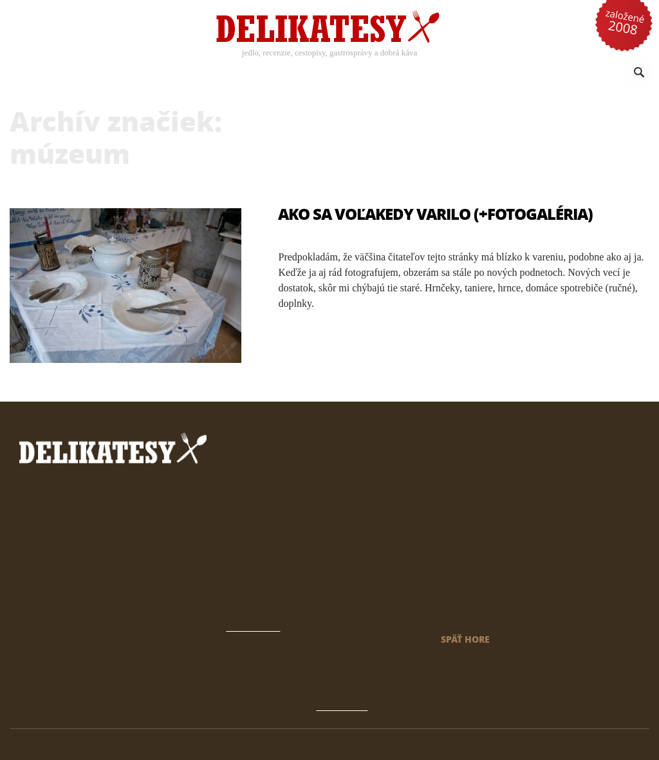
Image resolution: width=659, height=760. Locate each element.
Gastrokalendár (466, 545)
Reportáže (425, 73)
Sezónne (365, 73)
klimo (620, 744)
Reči (472, 73)
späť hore (465, 638)
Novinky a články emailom (488, 580)
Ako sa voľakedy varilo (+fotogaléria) (435, 213)
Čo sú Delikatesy (468, 562)
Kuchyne (310, 73)
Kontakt (449, 597)
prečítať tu (282, 534)
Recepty (110, 73)
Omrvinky (517, 73)
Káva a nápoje (242, 73)
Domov (448, 510)
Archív (446, 527)
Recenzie (175, 73)
